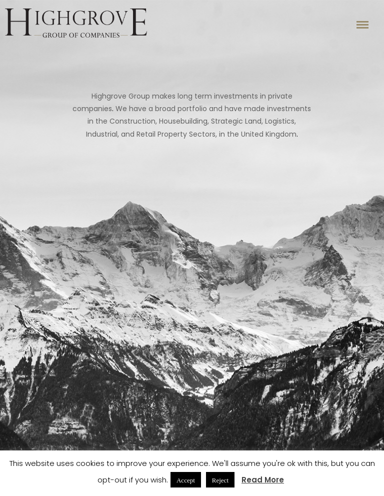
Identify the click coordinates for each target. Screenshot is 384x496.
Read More (263, 479)
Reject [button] (220, 479)
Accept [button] (185, 479)
